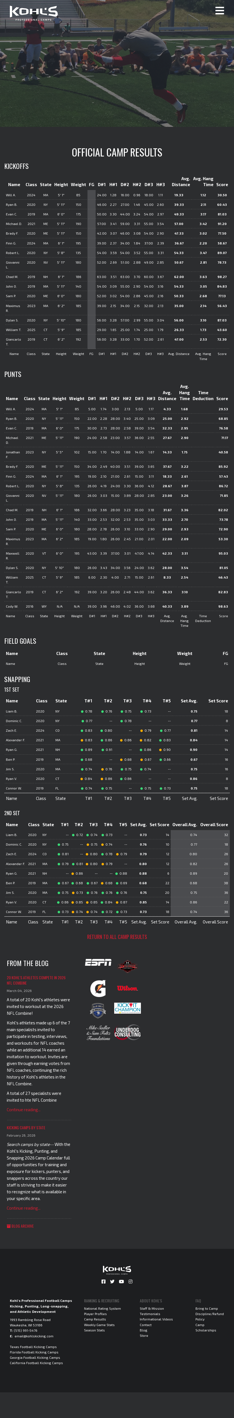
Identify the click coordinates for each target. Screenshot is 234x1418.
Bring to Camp (206, 1308)
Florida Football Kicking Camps (34, 1352)
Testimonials (150, 1314)
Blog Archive (20, 1226)
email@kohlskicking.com (34, 1336)
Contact (146, 1325)
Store (144, 1335)
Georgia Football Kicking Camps (35, 1357)
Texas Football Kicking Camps (33, 1347)
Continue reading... (23, 1109)
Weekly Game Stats (99, 1325)
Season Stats (94, 1330)
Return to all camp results (117, 936)
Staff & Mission (152, 1308)
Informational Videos (156, 1319)
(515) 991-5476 (25, 1330)
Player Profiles (95, 1314)
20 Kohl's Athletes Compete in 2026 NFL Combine (36, 980)
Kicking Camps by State (26, 1127)
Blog (143, 1330)
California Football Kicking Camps (36, 1363)
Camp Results (95, 1319)
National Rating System (102, 1308)
